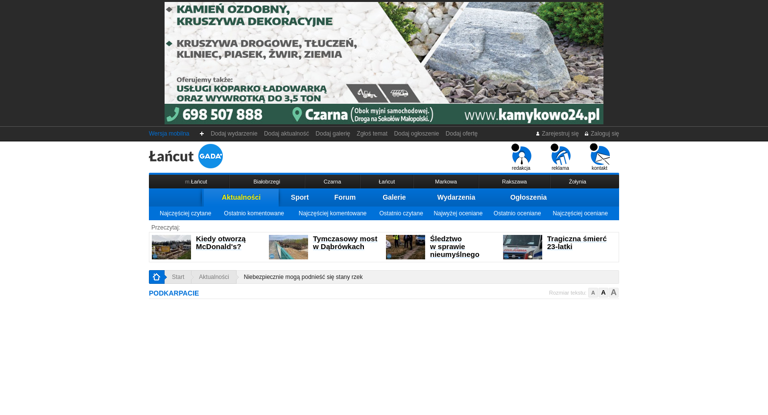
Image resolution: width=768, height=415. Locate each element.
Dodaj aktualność (286, 133)
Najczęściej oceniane (580, 213)
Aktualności (241, 197)
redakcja (521, 157)
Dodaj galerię (333, 133)
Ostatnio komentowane (254, 213)
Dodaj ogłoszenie (416, 133)
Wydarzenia (456, 197)
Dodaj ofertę (461, 133)
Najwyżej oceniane (457, 213)
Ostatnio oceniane (517, 213)
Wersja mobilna (169, 133)
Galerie (394, 197)
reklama (561, 157)
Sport (300, 197)
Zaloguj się (601, 133)
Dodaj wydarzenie (234, 133)
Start (178, 277)
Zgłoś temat (372, 133)
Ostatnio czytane (401, 213)
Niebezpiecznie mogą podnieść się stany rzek (303, 277)
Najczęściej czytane (185, 213)
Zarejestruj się (557, 133)
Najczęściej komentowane (333, 213)
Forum (345, 197)
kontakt (600, 157)
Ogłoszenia (528, 197)
